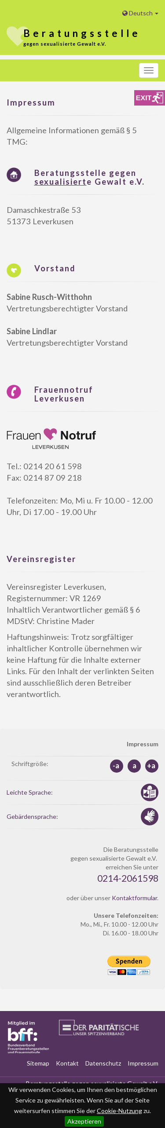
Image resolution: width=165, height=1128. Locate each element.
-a (116, 765)
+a (151, 765)
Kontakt (67, 1063)
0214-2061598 (127, 877)
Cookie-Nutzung (119, 1110)
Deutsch (140, 13)
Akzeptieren (84, 1121)
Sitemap (38, 1063)
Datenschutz (103, 1063)
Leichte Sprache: (30, 792)
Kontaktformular (134, 898)
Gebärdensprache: (32, 816)
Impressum (143, 1063)
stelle (82, 33)
